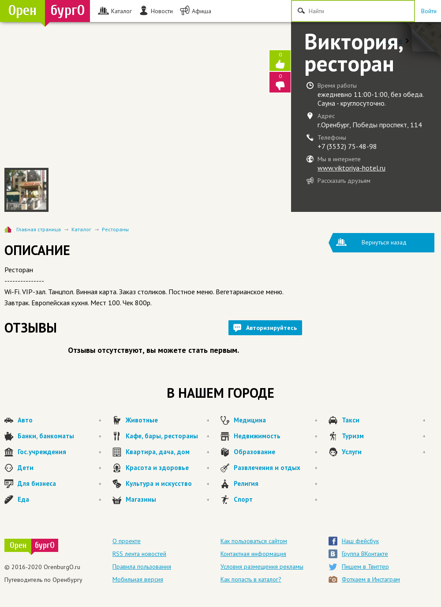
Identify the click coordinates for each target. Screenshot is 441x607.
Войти (429, 11)
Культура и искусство (167, 483)
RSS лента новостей (139, 554)
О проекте (126, 541)
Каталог (81, 229)
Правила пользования (141, 566)
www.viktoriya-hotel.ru (351, 167)
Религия (276, 483)
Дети (59, 467)
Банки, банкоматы (59, 436)
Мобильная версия (137, 579)
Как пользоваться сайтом (253, 541)
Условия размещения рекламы (261, 566)
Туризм (384, 436)
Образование (276, 451)
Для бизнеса (59, 483)
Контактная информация (253, 554)
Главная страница (38, 229)
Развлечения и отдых (276, 467)
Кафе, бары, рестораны (167, 436)
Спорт (276, 499)
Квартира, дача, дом (167, 451)
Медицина (276, 420)
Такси (384, 420)
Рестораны (115, 229)
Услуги (384, 451)
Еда (59, 499)
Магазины (167, 499)
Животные (167, 420)
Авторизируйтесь (271, 328)
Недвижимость (276, 436)
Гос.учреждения (59, 451)
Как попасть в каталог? (250, 579)
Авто (59, 420)
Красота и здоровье (167, 467)
